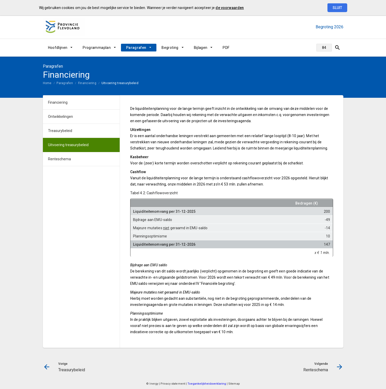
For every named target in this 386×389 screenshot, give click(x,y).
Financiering (87, 83)
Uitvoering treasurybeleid (119, 83)
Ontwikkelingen (60, 116)
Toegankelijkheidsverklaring (207, 383)
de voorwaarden (229, 8)
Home (47, 83)
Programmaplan (97, 48)
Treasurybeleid (60, 131)
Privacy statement (173, 383)
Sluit (337, 8)
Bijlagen (201, 48)
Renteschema (59, 159)
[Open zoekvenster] (337, 47)
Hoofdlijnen (58, 48)
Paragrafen (136, 48)
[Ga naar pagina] (324, 47)
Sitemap (234, 383)
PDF (226, 48)
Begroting (170, 48)
